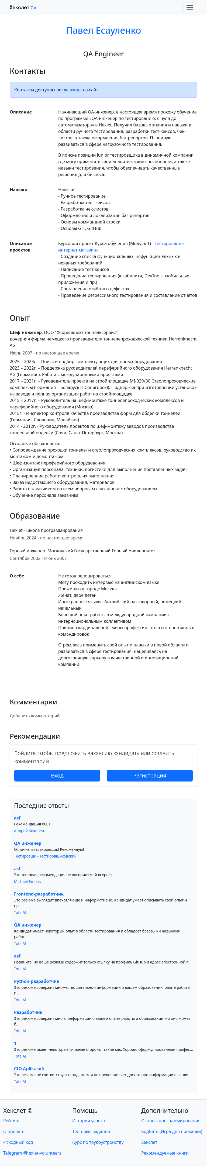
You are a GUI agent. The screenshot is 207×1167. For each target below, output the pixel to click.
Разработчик (28, 1012)
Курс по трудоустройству (97, 1142)
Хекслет (149, 1142)
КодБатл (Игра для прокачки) (171, 1131)
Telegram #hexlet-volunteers (32, 1153)
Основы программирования (171, 1121)
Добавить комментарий (35, 716)
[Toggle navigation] (189, 7)
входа (76, 90)
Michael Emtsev (28, 881)
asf (17, 818)
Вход (57, 775)
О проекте (14, 1131)
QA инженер (28, 843)
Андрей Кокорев (29, 830)
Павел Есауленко (103, 30)
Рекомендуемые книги (165, 1153)
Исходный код (18, 1142)
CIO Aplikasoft (29, 1069)
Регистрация (149, 775)
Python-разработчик (36, 981)
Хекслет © (18, 1110)
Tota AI (20, 912)
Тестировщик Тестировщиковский (45, 856)
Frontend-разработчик (39, 894)
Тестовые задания (91, 1131)
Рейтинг (11, 1121)
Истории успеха (88, 1121)
